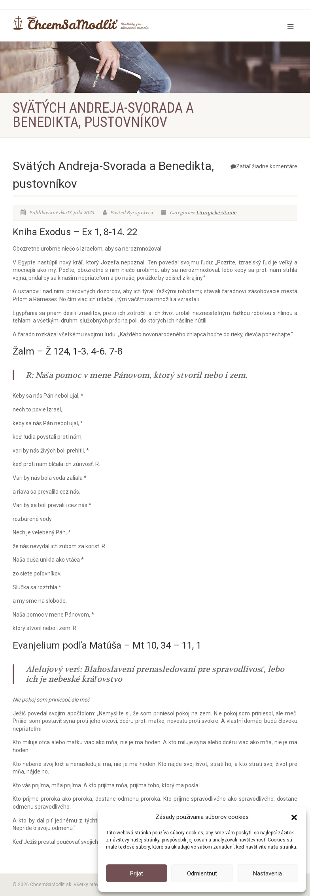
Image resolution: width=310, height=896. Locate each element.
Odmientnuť (202, 873)
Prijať (136, 873)
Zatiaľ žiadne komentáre (264, 166)
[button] (294, 817)
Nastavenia (267, 873)
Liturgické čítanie (216, 212)
